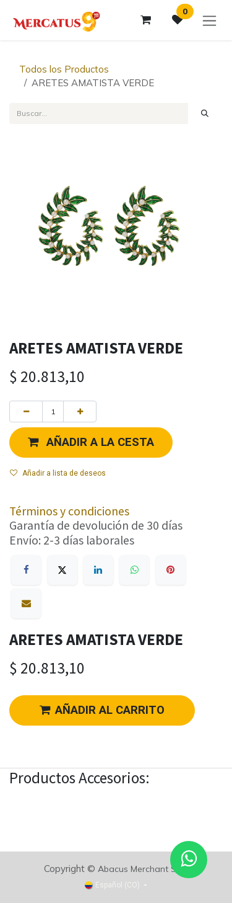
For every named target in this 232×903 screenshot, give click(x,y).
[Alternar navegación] (209, 20)
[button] (91, 442)
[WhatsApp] (134, 570)
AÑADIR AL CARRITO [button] (102, 710)
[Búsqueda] (205, 113)
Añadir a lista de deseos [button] (58, 473)
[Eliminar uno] (26, 411)
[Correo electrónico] (26, 603)
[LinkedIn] (98, 570)
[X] (62, 570)
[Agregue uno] (80, 411)
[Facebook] (26, 570)
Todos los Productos (64, 69)
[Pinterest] (171, 570)
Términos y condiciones (69, 511)
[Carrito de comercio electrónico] (145, 19)
